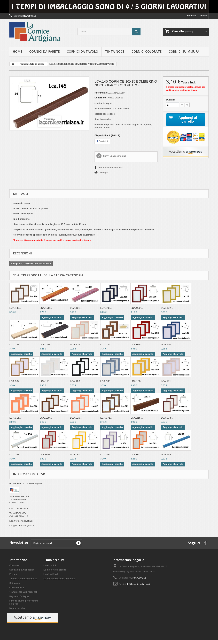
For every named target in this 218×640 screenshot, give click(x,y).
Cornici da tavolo (82, 51)
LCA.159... (167, 454)
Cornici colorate (146, 51)
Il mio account (54, 560)
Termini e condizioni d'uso (23, 578)
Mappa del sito (17, 608)
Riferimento (101, 92)
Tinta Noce (114, 51)
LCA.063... (137, 454)
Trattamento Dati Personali (23, 592)
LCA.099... (137, 307)
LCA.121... (46, 381)
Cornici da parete (44, 51)
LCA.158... (15, 454)
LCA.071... (106, 417)
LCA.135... (106, 381)
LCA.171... (167, 381)
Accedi (203, 15)
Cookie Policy (16, 587)
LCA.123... (76, 381)
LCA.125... (106, 344)
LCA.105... (106, 307)
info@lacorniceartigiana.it (138, 584)
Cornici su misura (184, 51)
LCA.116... (76, 344)
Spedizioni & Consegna (21, 569)
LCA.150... (137, 381)
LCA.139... (46, 417)
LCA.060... (46, 454)
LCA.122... (167, 307)
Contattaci (191, 15)
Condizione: (101, 97)
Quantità (170, 99)
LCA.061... (76, 454)
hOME (17, 51)
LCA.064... (106, 454)
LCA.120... (46, 344)
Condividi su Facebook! (110, 167)
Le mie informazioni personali (59, 578)
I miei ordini (49, 565)
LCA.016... (15, 417)
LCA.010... (76, 417)
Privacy (13, 574)
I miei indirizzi (50, 574)
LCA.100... (167, 344)
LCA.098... (137, 344)
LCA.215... (137, 417)
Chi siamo (14, 583)
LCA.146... (15, 307)
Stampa (104, 172)
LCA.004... (15, 381)
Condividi (102, 141)
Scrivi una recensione (114, 156)
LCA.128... (15, 344)
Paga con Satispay (19, 596)
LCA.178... (46, 307)
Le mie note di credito (54, 569)
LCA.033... (167, 417)
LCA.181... (76, 307)
